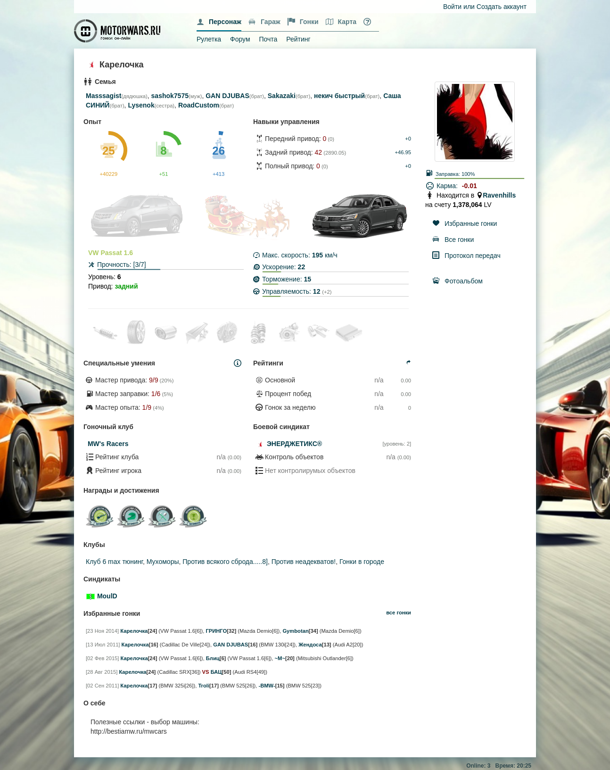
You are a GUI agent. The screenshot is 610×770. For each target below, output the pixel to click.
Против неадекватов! (304, 561)
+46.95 (403, 152)
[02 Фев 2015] (102, 658)
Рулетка (209, 39)
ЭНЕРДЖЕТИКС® (294, 443)
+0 (408, 138)
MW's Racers (108, 443)
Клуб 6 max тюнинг (114, 561)
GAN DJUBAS (227, 95)
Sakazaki (282, 95)
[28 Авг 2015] (101, 672)
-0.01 (469, 186)
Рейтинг (298, 39)
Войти (452, 6)
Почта (268, 39)
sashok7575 (170, 95)
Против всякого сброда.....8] (225, 561)
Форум (240, 39)
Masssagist (103, 95)
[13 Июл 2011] (103, 644)
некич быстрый (339, 95)
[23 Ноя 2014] (102, 631)
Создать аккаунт (502, 6)
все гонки (398, 612)
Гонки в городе (361, 561)
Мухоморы (163, 561)
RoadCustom (198, 105)
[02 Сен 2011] (102, 685)
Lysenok (141, 105)
